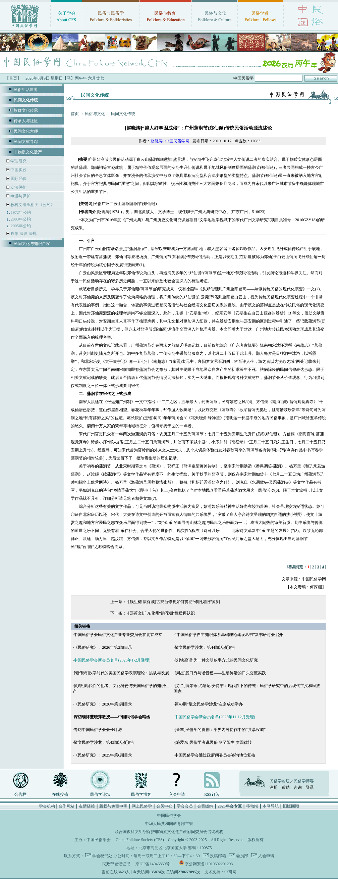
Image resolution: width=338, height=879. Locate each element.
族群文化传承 (26, 110)
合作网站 (66, 806)
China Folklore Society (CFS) (140, 839)
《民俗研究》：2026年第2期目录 (103, 647)
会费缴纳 (205, 806)
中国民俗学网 (177, 141)
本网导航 (271, 806)
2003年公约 (21, 219)
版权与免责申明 (113, 806)
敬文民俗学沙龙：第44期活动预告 (205, 647)
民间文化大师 (26, 131)
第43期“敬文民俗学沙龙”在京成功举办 (209, 704)
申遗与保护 (20, 196)
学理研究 (17, 161)
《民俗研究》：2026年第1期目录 (103, 704)
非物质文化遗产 (28, 152)
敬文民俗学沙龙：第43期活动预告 (104, 742)
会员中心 (164, 806)
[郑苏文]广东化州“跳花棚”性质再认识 (161, 613)
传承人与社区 (26, 120)
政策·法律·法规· (23, 233)
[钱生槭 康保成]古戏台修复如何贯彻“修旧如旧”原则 (174, 601)
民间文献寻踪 (26, 141)
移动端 (252, 806)
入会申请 (177, 794)
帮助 (286, 787)
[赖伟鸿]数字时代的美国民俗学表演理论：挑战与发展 (121, 673)
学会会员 (185, 806)
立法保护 (17, 187)
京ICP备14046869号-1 (154, 864)
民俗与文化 (95, 113)
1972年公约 (21, 212)
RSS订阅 (211, 794)
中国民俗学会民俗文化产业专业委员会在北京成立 (118, 634)
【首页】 (13, 78)
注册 (274, 787)
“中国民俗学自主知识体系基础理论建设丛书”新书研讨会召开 (229, 634)
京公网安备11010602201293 (209, 864)
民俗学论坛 (100, 794)
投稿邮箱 (217, 855)
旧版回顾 (291, 806)
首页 (75, 113)
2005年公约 (21, 226)
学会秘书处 (102, 855)
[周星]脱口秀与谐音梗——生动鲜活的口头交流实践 (220, 673)
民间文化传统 (123, 113)
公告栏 (20, 794)
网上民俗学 (142, 806)
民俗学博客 (141, 794)
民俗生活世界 (26, 89)
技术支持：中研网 (220, 872)
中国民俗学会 (99, 839)
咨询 (298, 787)
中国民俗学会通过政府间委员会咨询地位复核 (215, 755)
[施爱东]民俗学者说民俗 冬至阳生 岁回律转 (213, 742)
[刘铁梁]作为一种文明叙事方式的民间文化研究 (216, 660)
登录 (310, 787)
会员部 (241, 855)
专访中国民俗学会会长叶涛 (98, 729)
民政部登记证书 (116, 864)
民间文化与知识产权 (32, 243)
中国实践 (17, 169)
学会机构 (47, 806)
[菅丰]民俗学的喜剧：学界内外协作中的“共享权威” (220, 729)
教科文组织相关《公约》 (32, 204)
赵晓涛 (157, 141)
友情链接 (87, 806)
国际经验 (17, 178)
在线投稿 (60, 794)
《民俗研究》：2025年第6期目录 (103, 755)
